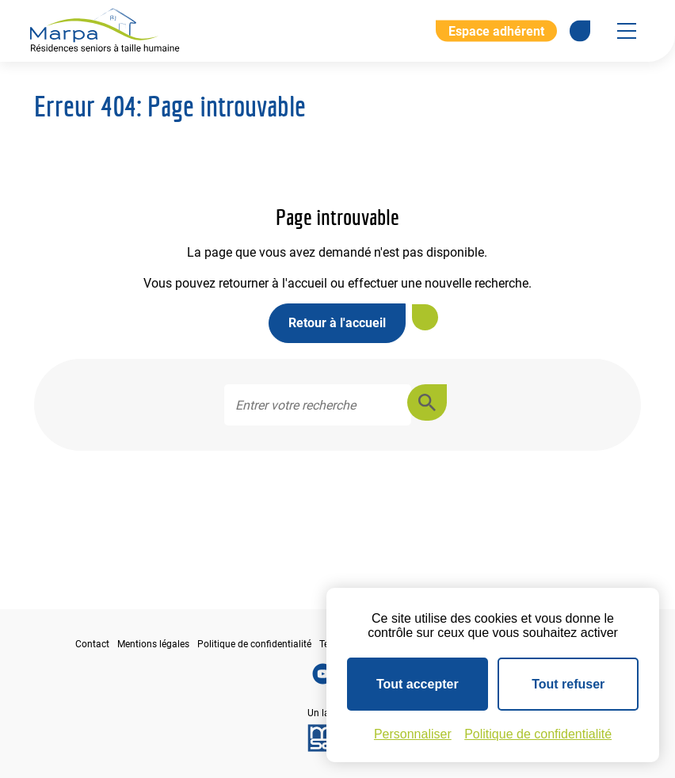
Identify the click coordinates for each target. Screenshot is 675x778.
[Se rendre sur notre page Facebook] (580, 31)
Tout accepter (417, 684)
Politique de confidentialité (254, 644)
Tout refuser (568, 684)
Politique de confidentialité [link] (538, 734)
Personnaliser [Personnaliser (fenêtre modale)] (413, 734)
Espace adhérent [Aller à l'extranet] (496, 30)
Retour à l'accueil (337, 322)
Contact (92, 644)
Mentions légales (153, 644)
